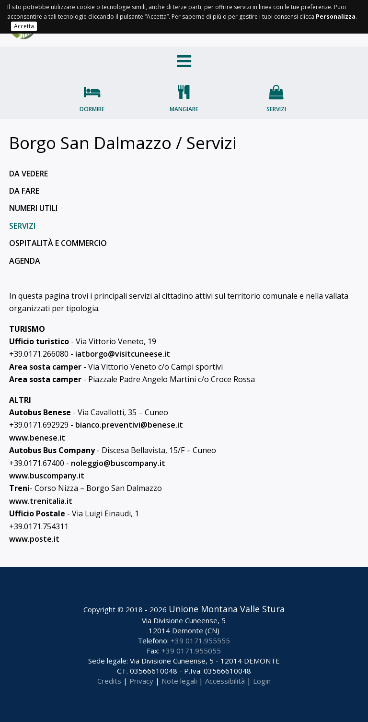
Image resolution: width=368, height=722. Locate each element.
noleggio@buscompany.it (118, 463)
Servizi (276, 109)
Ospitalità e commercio (58, 243)
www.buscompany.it (46, 475)
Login (262, 681)
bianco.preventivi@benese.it (129, 424)
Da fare (24, 191)
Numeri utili (33, 208)
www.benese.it (37, 437)
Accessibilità (225, 681)
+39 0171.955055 (191, 650)
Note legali (179, 681)
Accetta (24, 26)
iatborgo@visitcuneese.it (122, 354)
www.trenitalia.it (40, 501)
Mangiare (184, 109)
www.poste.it (34, 539)
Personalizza (336, 16)
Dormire (92, 109)
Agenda (24, 261)
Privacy (141, 681)
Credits (109, 681)
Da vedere (28, 173)
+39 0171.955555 (200, 640)
